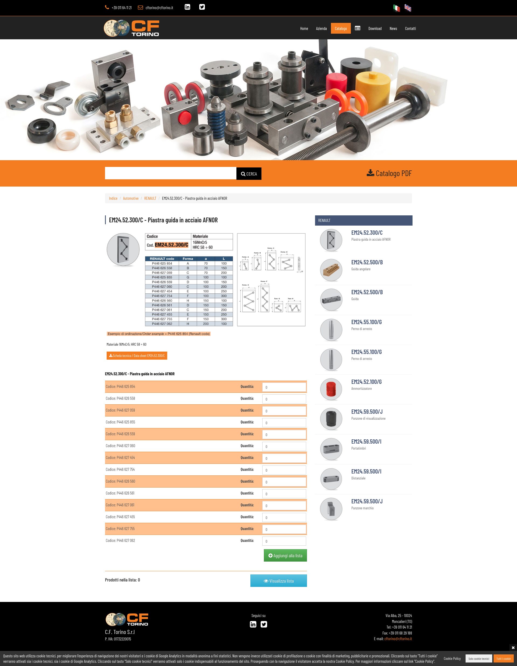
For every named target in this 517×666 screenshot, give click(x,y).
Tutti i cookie (504, 658)
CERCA (249, 173)
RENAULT (150, 197)
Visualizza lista (279, 581)
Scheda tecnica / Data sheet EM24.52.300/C (137, 355)
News (393, 28)
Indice (113, 197)
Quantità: (247, 386)
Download (375, 28)
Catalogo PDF (389, 173)
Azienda (321, 28)
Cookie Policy (452, 658)
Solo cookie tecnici (479, 658)
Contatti (410, 28)
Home (304, 28)
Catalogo (341, 28)
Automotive (130, 197)
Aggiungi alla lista (285, 555)
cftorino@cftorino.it (159, 7)
